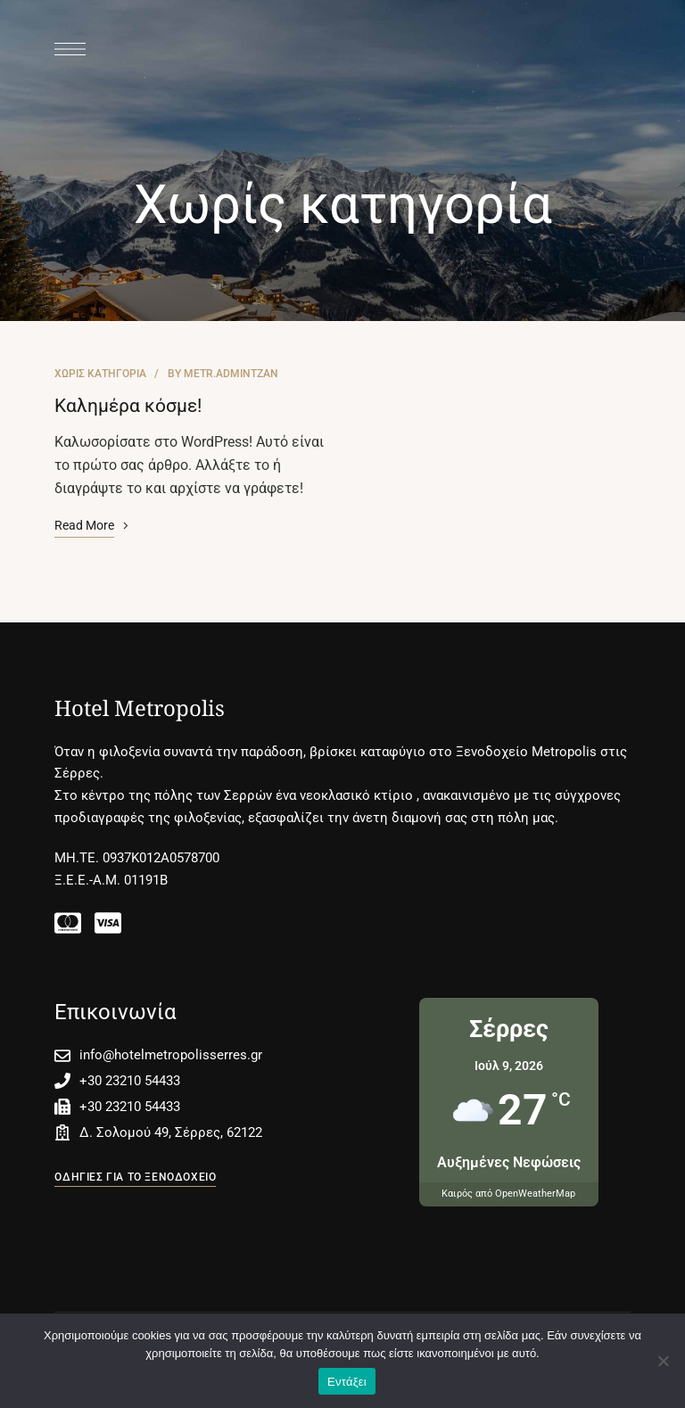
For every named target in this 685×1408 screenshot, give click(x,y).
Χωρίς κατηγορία (100, 373)
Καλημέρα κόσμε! (128, 405)
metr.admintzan (231, 373)
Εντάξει (347, 1381)
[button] (135, 1177)
